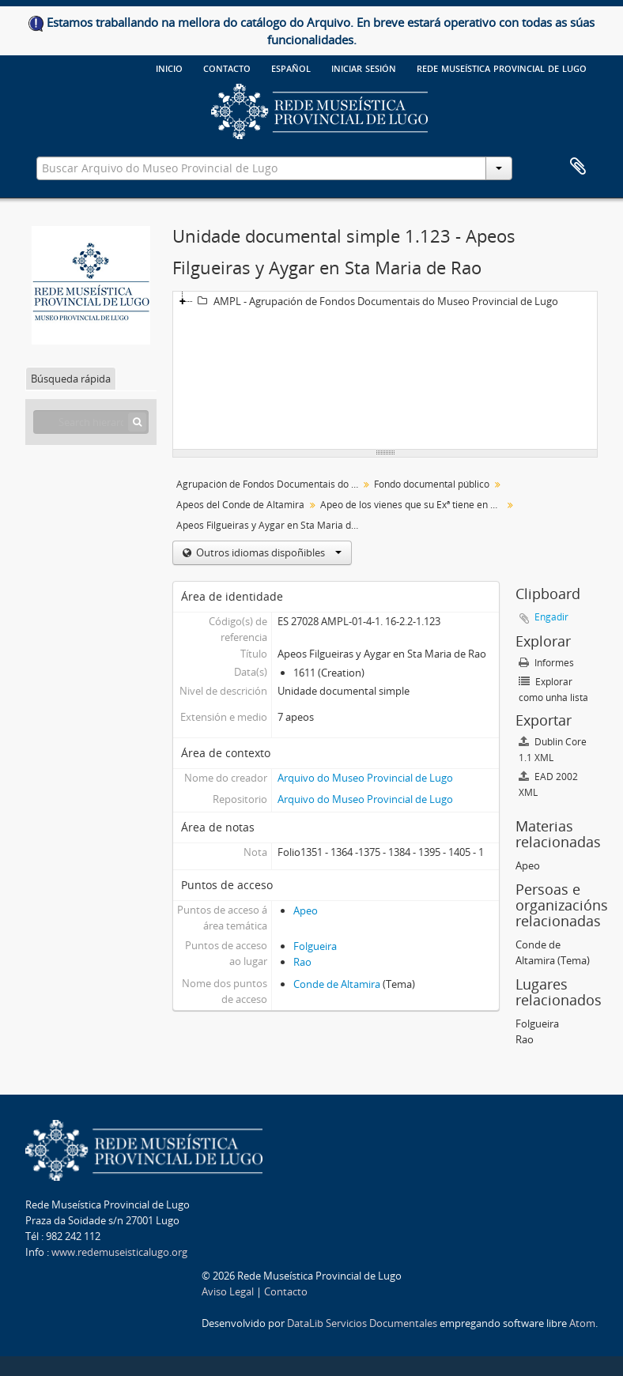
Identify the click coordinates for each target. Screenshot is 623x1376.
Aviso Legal (228, 1291)
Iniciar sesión (363, 67)
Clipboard (578, 167)
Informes (546, 662)
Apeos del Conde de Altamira (240, 504)
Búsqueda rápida (71, 378)
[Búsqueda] (137, 422)
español (291, 67)
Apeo (305, 910)
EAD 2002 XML (548, 784)
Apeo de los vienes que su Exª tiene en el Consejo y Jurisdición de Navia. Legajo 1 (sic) (413, 504)
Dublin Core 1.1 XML (553, 749)
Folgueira (315, 946)
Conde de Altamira (336, 984)
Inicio (169, 67)
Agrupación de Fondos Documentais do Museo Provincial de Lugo (269, 484)
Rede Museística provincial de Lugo (502, 67)
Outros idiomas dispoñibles (268, 552)
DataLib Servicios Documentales (362, 1323)
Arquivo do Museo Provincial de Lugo (365, 778)
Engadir (551, 617)
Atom (582, 1323)
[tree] (385, 371)
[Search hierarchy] (91, 422)
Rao (302, 962)
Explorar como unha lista (553, 689)
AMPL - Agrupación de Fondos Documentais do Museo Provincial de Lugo (375, 301)
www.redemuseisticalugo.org (119, 1252)
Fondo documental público (431, 484)
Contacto (227, 67)
